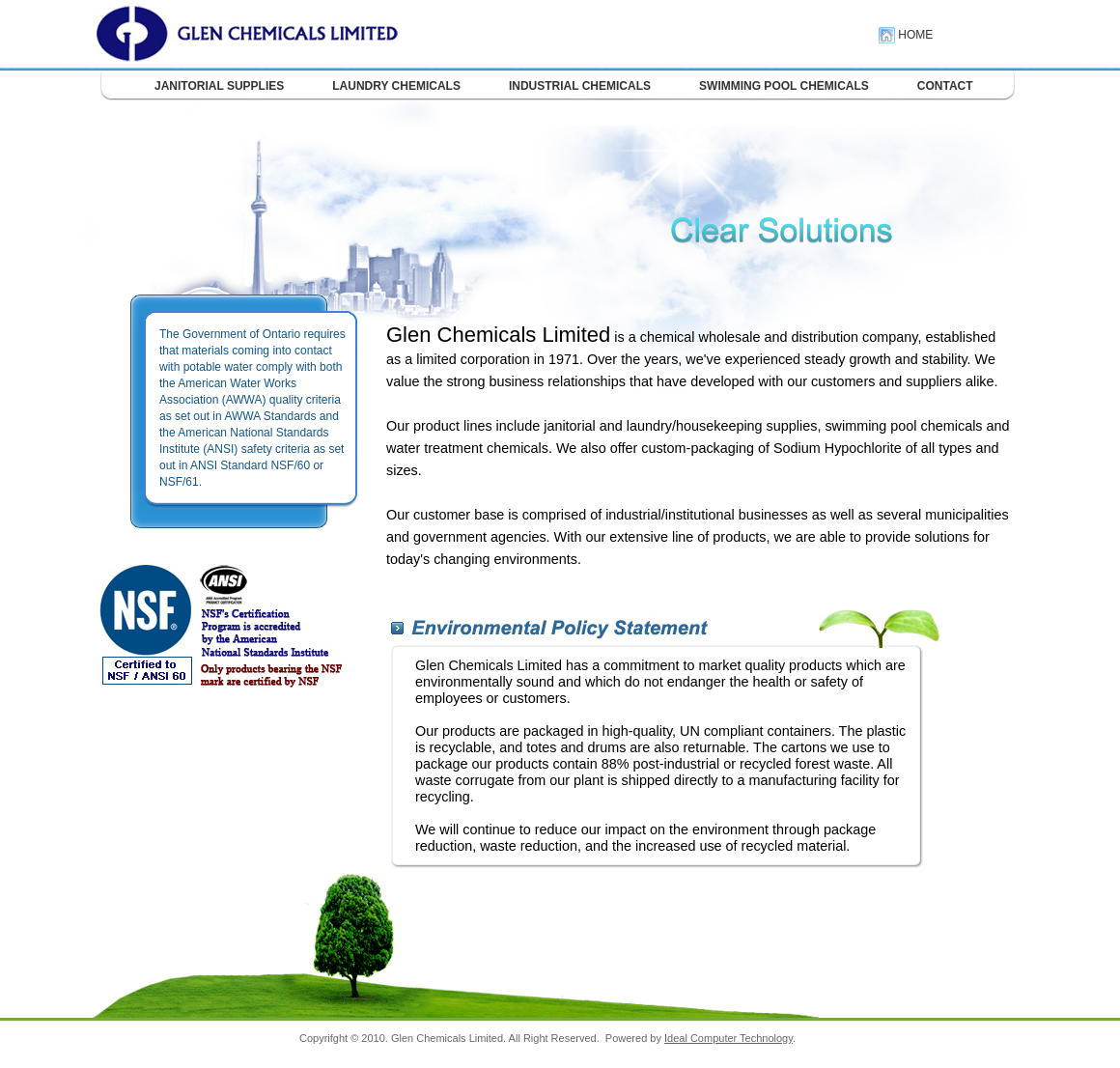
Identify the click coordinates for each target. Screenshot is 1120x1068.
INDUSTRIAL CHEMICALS (580, 86)
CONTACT (945, 86)
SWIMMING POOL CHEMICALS (784, 86)
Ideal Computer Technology (728, 1038)
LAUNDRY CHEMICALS (396, 86)
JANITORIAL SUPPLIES (219, 86)
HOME (906, 35)
